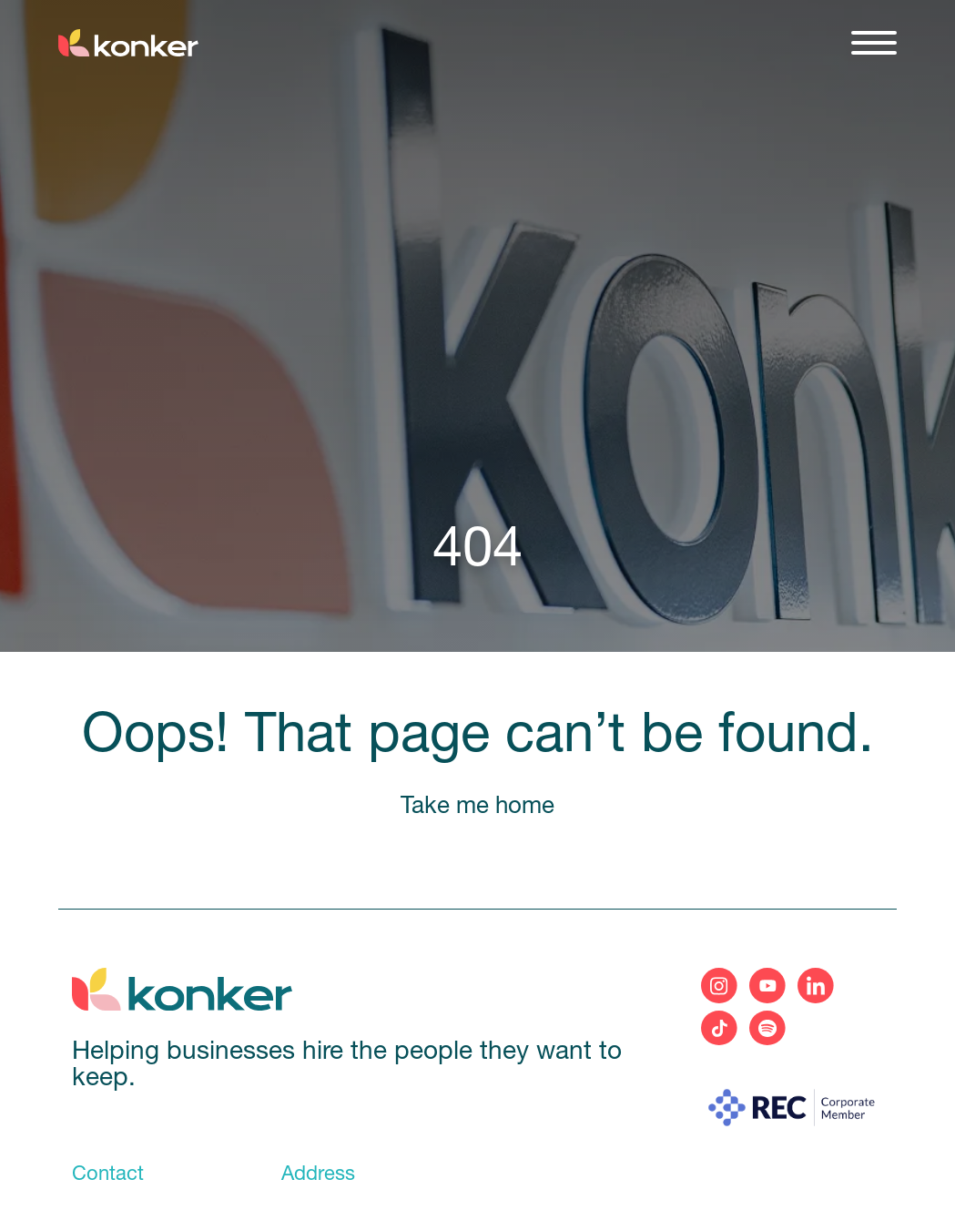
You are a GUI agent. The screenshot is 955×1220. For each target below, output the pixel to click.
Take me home (477, 807)
